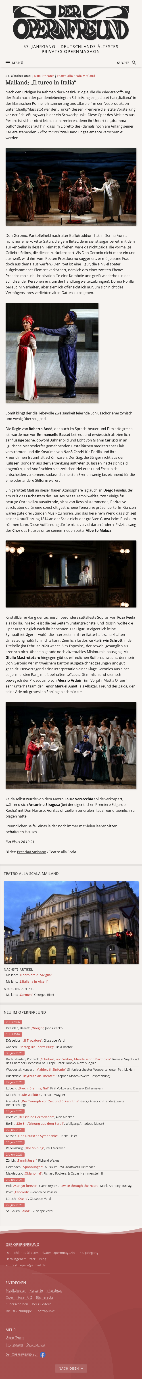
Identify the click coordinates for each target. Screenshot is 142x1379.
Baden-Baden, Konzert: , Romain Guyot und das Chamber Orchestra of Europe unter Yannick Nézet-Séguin (72, 1061)
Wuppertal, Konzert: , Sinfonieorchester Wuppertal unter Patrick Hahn (71, 1070)
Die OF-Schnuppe (19, 1311)
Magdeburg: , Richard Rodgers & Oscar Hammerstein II (54, 1173)
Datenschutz (36, 1345)
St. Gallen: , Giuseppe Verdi (29, 1211)
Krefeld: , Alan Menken (40, 1117)
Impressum (14, 1345)
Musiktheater (44, 76)
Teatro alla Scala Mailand (76, 76)
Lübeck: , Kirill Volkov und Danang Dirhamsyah (54, 1088)
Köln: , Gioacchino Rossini (31, 1192)
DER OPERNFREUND (22, 1244)
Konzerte (36, 1291)
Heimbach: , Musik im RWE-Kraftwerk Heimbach (50, 1167)
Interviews (54, 1291)
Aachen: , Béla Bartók (39, 1047)
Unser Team (15, 1337)
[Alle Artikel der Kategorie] (71, 922)
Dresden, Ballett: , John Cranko (34, 1028)
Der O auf (22, 1354)
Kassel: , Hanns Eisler (41, 1136)
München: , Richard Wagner (35, 1095)
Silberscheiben (17, 1304)
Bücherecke (44, 1297)
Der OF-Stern (41, 1304)
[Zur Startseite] (71, 22)
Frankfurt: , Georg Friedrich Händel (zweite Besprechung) (65, 1103)
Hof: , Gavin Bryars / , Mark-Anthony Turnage (69, 1186)
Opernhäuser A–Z (19, 1297)
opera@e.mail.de (33, 1265)
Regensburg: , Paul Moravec (35, 1148)
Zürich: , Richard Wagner (33, 1160)
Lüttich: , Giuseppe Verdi (28, 1199)
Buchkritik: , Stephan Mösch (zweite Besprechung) (58, 1076)
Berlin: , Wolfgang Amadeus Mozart (55, 1124)
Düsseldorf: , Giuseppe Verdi (35, 1041)
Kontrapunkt (45, 1311)
